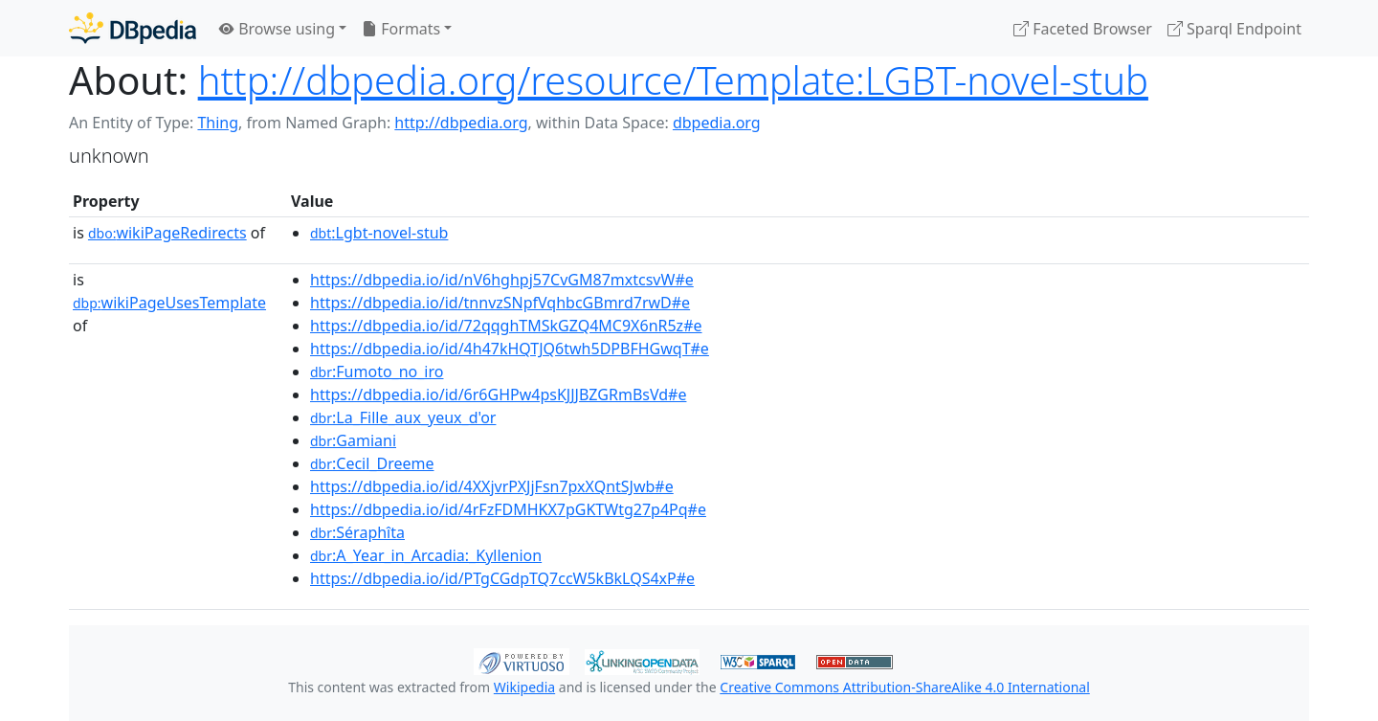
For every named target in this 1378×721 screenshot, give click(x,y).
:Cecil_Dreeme (371, 463)
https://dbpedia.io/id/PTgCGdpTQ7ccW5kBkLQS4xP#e (502, 578)
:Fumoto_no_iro (376, 371)
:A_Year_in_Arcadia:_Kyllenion (426, 555)
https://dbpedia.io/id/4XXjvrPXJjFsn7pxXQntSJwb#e (492, 486)
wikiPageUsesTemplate (169, 302)
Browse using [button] (277, 28)
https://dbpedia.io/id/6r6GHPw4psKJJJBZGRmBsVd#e (498, 394)
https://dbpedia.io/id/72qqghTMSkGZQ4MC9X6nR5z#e (506, 325)
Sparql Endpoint (1234, 28)
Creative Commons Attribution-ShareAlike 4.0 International (904, 687)
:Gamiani (353, 440)
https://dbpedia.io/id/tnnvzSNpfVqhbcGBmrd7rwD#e (500, 302)
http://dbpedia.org (460, 122)
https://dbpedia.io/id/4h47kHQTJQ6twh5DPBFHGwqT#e (509, 348)
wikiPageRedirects (167, 232)
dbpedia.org (717, 122)
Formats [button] (401, 28)
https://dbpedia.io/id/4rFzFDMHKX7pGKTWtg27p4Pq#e (508, 509)
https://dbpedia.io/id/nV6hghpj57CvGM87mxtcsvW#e (502, 279)
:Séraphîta (357, 532)
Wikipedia (524, 687)
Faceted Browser (1082, 28)
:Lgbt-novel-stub (379, 232)
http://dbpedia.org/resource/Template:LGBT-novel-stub (673, 80)
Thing (217, 122)
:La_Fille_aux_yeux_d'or (403, 417)
